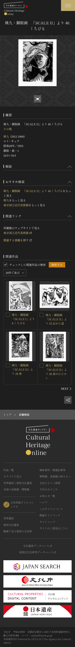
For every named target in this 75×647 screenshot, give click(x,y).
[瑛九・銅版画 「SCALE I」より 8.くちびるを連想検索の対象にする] (8, 315)
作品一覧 (8, 470)
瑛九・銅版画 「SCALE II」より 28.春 (22, 369)
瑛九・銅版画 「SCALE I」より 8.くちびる (23, 319)
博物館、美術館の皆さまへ (55, 476)
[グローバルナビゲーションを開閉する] (68, 5)
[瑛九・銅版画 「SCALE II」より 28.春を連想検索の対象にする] (8, 365)
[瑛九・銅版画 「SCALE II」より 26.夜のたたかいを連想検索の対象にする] (42, 365)
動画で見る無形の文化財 (17, 531)
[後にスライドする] (66, 388)
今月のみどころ (49, 489)
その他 (7, 129)
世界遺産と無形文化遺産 (17, 483)
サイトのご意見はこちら (54, 528)
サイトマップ (47, 522)
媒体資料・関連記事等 (53, 470)
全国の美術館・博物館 (16, 489)
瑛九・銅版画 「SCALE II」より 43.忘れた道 (56, 319)
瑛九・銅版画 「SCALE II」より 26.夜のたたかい (56, 371)
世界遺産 (8, 518)
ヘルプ (43, 502)
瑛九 (6, 136)
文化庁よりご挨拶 (50, 483)
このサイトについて (51, 509)
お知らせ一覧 (47, 496)
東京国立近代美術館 (16, 205)
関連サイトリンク (50, 515)
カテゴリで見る (12, 476)
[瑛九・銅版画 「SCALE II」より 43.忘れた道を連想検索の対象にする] (42, 315)
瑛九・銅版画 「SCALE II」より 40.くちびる (33, 191)
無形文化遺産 (11, 525)
